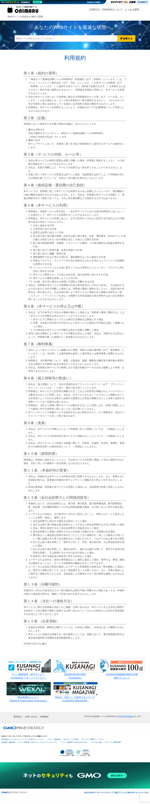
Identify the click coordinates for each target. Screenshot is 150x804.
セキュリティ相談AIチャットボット (93, 739)
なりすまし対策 (96, 742)
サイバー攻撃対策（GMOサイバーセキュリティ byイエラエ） (38, 742)
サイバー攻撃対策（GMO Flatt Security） (74, 742)
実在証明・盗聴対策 (8, 742)
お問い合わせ (31, 716)
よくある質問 (132, 9)
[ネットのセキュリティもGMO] (22, 2)
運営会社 (18, 716)
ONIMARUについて (112, 9)
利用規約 (44, 716)
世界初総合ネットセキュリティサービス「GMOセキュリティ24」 (22, 739)
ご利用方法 (94, 9)
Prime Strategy (126, 716)
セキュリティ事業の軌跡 (113, 742)
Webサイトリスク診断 (71, 739)
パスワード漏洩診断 (53, 739)
